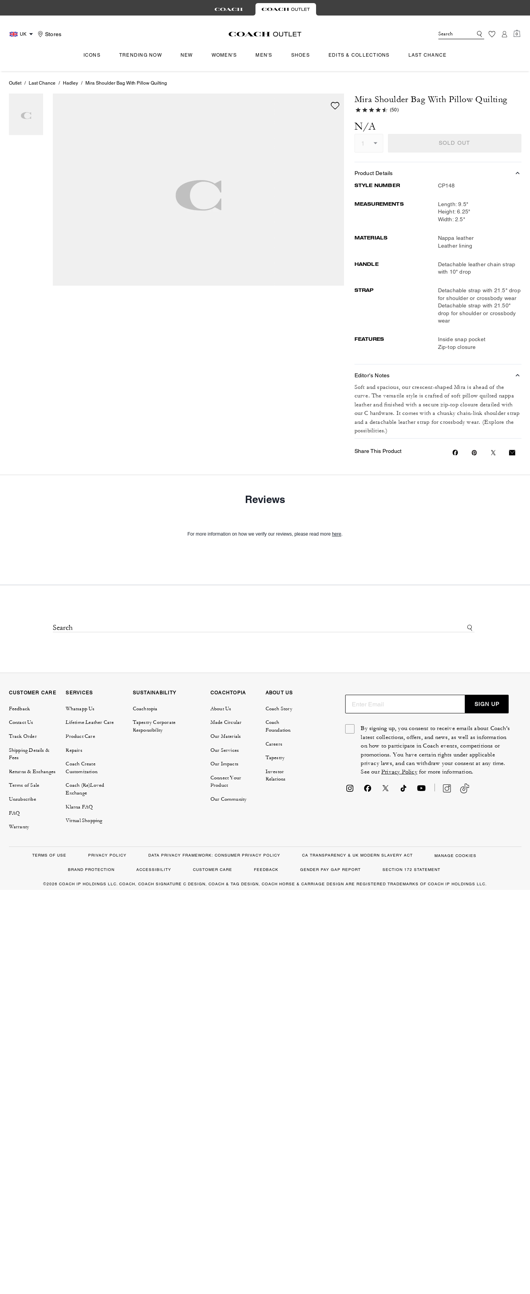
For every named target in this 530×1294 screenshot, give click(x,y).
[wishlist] (335, 105)
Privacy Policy (399, 771)
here (336, 534)
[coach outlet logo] (265, 34)
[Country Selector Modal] (22, 34)
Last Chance (42, 83)
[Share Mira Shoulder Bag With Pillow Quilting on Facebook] (455, 452)
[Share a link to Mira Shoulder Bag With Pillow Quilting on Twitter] (493, 453)
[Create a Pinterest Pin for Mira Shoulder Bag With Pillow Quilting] (474, 453)
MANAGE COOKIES (455, 855)
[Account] (504, 34)
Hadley (70, 83)
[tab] (228, 9)
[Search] (449, 34)
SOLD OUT (455, 143)
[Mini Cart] (516, 33)
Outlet (15, 83)
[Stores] (48, 34)
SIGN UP (486, 704)
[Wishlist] (492, 34)
